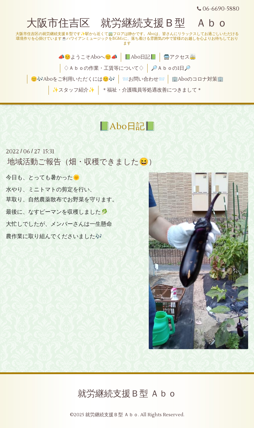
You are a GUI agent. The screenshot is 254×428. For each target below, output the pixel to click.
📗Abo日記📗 (140, 57)
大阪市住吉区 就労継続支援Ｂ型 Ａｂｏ (127, 23)
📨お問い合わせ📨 (143, 79)
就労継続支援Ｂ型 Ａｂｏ (127, 393)
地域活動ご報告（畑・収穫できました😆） (81, 162)
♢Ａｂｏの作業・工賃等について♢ (104, 68)
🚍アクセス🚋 (179, 57)
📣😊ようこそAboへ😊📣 (87, 57)
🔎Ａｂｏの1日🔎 (170, 68)
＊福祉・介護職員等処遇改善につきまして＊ (152, 90)
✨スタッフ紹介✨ (73, 90)
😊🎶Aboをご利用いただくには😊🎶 (73, 79)
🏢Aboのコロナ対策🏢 (197, 79)
